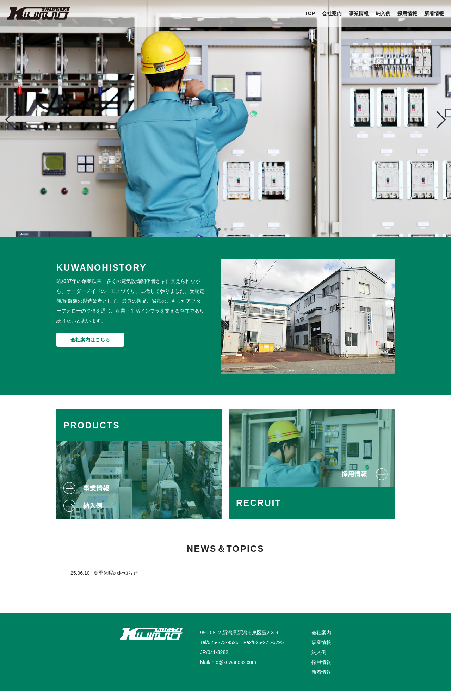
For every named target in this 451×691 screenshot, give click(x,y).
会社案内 (332, 13)
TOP (310, 13)
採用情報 (407, 13)
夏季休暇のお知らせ (115, 573)
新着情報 (434, 13)
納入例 (383, 13)
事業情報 (359, 13)
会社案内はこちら (90, 340)
